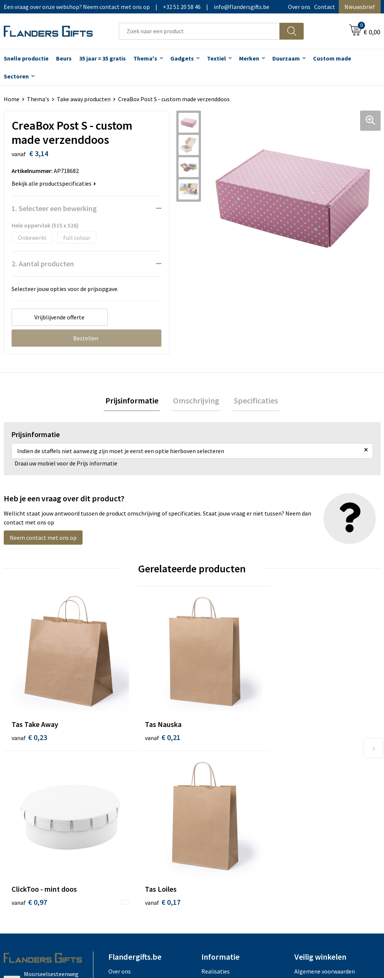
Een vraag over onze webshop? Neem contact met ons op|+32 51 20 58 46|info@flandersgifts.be (136, 6)
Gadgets (182, 58)
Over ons (299, 6)
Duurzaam (286, 58)
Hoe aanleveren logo (227, 814)
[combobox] (199, 31)
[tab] (135, 402)
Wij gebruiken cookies (322, 780)
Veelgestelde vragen (134, 792)
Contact (324, 6)
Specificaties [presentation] (252, 401)
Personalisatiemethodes (233, 803)
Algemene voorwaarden (324, 769)
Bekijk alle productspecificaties (54, 183)
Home (11, 99)
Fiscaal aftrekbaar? (225, 792)
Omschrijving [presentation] (196, 401)
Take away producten (84, 99)
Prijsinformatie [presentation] (135, 401)
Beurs (64, 58)
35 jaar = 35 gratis (102, 58)
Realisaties (215, 769)
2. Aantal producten (43, 263)
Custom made (332, 58)
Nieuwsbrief (359, 6)
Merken (249, 58)
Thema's (145, 58)
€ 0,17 (311, 700)
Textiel (216, 58)
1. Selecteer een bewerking (54, 208)
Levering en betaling (227, 780)
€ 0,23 (29, 700)
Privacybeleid (311, 792)
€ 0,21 (123, 700)
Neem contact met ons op (43, 539)
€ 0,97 (217, 700)
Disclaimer (308, 803)
